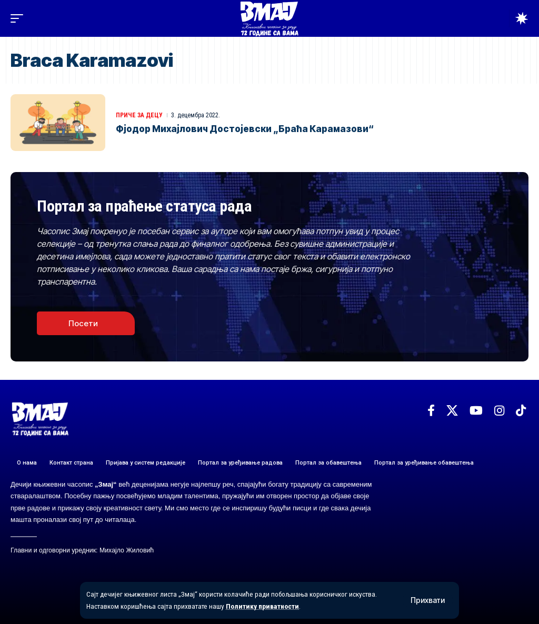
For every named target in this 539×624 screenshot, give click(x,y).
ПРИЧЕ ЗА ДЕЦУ (139, 115)
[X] (452, 410)
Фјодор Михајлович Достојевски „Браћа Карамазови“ (245, 129)
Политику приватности (262, 606)
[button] (428, 600)
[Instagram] (499, 410)
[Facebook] (431, 410)
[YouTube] (476, 410)
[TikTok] (520, 410)
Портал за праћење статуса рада (144, 206)
